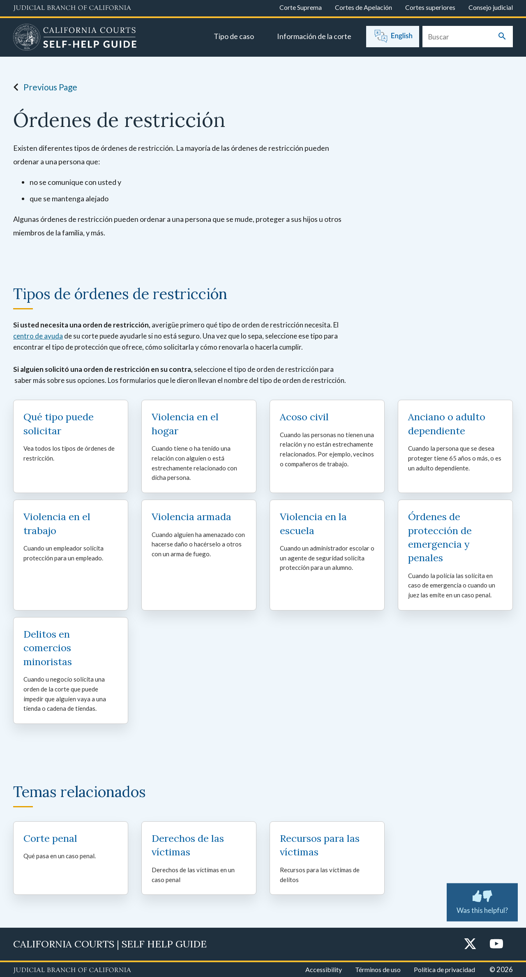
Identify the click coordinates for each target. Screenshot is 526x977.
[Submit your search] (502, 37)
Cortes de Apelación (363, 7)
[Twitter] (470, 944)
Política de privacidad (444, 969)
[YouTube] (496, 944)
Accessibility (323, 969)
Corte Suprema (300, 7)
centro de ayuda (38, 336)
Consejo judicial (490, 7)
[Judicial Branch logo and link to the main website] (72, 8)
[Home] (75, 38)
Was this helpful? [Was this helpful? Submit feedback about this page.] (482, 901)
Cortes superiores (430, 7)
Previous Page (43, 87)
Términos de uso (378, 969)
